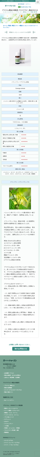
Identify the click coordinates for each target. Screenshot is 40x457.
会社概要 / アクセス (9, 373)
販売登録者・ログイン (24, 4)
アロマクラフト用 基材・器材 (11, 430)
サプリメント (7, 419)
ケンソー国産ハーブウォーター (12, 410)
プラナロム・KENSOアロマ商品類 (13, 405)
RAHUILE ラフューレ (9, 437)
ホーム (5, 25)
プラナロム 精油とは (9, 385)
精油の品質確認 (8, 387)
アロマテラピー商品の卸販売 (11, 382)
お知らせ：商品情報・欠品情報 (12, 377)
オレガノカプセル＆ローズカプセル (13, 390)
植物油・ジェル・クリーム (10, 412)
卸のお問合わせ (21, 349)
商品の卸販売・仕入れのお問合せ (12, 375)
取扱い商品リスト (13, 25)
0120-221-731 (24, 7)
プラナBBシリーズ (8, 417)
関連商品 (6, 432)
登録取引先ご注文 (8, 397)
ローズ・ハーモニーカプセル (11, 444)
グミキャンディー (8, 423)
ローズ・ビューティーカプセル (12, 442)
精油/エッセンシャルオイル (27, 25)
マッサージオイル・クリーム (11, 415)
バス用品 (6, 425)
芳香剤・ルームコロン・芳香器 (12, 428)
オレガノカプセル (8, 440)
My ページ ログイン (9, 400)
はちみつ (6, 421)
